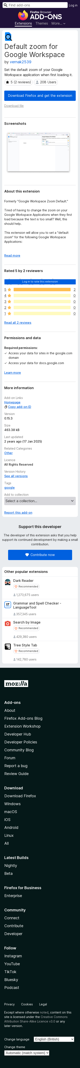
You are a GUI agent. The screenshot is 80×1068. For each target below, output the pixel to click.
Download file (14, 105)
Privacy (9, 1004)
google (9, 487)
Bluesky (11, 979)
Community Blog (19, 750)
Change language (16, 1039)
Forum (9, 758)
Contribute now (40, 555)
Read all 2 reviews (17, 322)
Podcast (11, 987)
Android (11, 827)
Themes (41, 23)
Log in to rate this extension (40, 281)
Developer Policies (20, 742)
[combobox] (35, 5)
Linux (9, 835)
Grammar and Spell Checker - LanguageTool (37, 605)
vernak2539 (20, 62)
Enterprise (13, 895)
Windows (12, 804)
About (9, 710)
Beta (8, 873)
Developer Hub (17, 734)
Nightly (10, 865)
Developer (13, 933)
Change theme (14, 1047)
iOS (7, 819)
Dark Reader (23, 581)
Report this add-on (18, 512)
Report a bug (16, 765)
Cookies (27, 1004)
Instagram (13, 956)
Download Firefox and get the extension (40, 95)
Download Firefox (20, 796)
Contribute (13, 926)
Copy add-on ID (17, 407)
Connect (11, 918)
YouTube (12, 964)
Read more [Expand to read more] (12, 255)
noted (44, 1012)
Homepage (12, 402)
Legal (43, 1004)
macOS (10, 811)
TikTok (10, 971)
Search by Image (27, 622)
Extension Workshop (22, 726)
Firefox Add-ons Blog (23, 718)
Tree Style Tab (25, 645)
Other (8, 453)
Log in (73, 5)
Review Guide (16, 773)
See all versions (16, 476)
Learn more (12, 372)
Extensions (23, 23)
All (6, 843)
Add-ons (12, 702)
